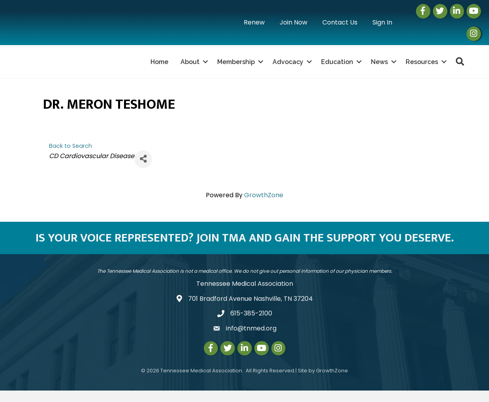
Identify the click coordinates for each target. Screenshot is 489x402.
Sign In (382, 22)
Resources (422, 67)
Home (159, 67)
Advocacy (288, 67)
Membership (236, 67)
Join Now (293, 22)
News (379, 67)
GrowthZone (263, 206)
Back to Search (70, 157)
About (190, 67)
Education (337, 67)
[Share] (143, 170)
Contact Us (339, 22)
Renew (254, 22)
